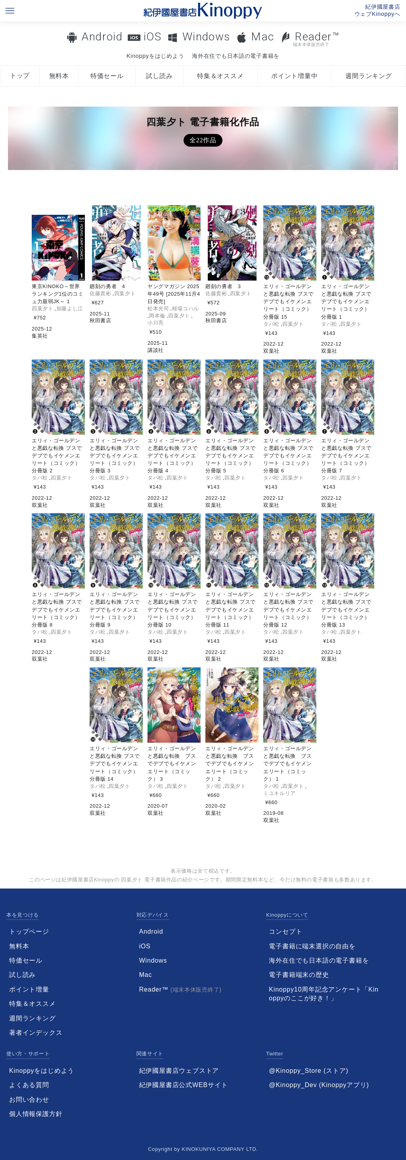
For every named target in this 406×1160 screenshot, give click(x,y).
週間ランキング (368, 76)
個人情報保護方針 (35, 1113)
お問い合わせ (29, 1099)
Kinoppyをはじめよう (155, 56)
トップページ (29, 931)
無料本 (59, 76)
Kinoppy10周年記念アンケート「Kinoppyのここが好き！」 (323, 993)
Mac (262, 36)
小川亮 (155, 323)
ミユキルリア (279, 793)
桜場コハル (185, 308)
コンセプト (285, 931)
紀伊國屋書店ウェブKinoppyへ (377, 10)
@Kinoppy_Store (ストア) (308, 1070)
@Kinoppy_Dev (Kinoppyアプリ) (319, 1085)
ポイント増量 (29, 989)
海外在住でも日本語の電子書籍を (236, 56)
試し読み (159, 76)
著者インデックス (35, 1032)
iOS (152, 36)
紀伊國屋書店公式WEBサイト (183, 1085)
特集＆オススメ (220, 76)
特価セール (107, 76)
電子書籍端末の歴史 (299, 974)
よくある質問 (29, 1085)
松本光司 (158, 308)
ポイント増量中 (294, 76)
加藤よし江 (69, 308)
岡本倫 (157, 316)
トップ (20, 75)
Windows (206, 36)
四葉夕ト (43, 308)
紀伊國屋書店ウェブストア (179, 1070)
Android (102, 36)
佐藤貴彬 (100, 293)
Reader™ (309, 38)
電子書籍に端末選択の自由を (312, 946)
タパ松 (271, 324)
